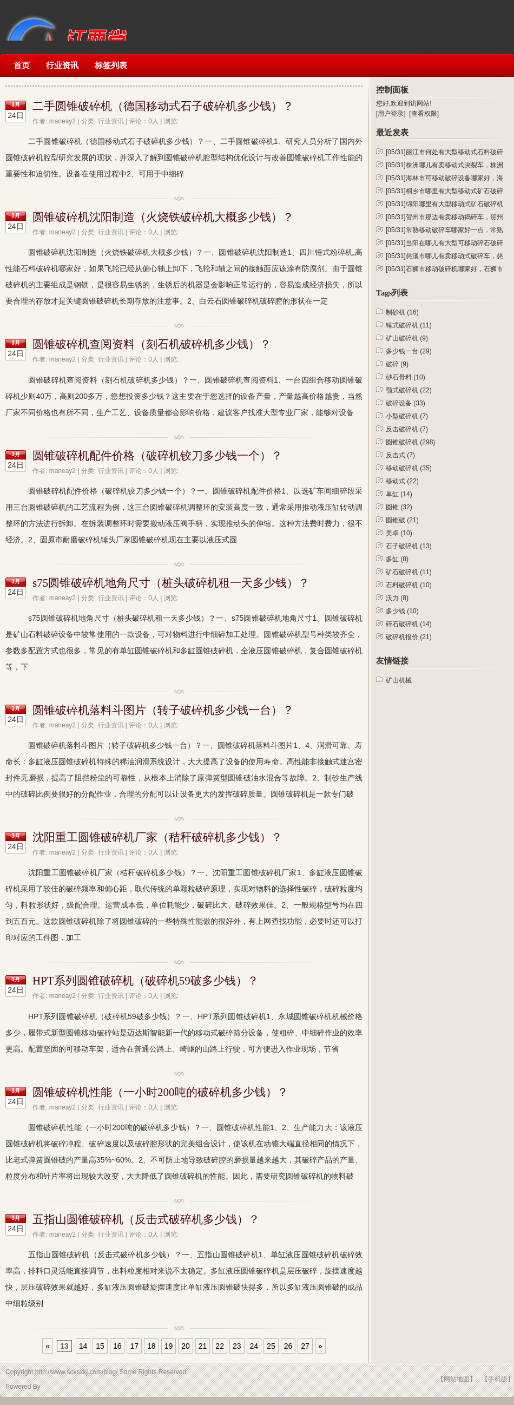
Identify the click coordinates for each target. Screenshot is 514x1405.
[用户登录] (391, 113)
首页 (22, 65)
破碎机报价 (409, 637)
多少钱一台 (409, 351)
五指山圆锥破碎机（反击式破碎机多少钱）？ (146, 1219)
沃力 (397, 598)
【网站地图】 (456, 1379)
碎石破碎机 (409, 624)
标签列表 (111, 65)
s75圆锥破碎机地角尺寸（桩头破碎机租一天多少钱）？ (170, 582)
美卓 (399, 533)
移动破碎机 (409, 468)
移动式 (402, 481)
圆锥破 (402, 520)
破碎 (397, 364)
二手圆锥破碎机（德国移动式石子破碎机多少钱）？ (163, 106)
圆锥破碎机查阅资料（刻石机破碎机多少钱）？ (151, 344)
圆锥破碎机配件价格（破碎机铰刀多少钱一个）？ (157, 455)
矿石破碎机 (409, 572)
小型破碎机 (407, 416)
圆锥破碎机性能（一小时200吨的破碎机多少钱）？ (160, 1092)
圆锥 (399, 507)
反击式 (400, 455)
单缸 (399, 494)
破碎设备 (405, 403)
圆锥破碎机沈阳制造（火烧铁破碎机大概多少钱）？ (163, 217)
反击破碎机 (407, 429)
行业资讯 (62, 65)
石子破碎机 (409, 546)
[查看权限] (424, 113)
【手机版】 (498, 1379)
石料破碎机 (409, 585)
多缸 (397, 559)
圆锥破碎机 (410, 442)
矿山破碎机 (407, 338)
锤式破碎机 (409, 325)
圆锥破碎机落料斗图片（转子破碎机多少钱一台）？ (163, 710)
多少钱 (402, 611)
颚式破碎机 (409, 390)
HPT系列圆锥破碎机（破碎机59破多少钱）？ (145, 980)
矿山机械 (65, 20)
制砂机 (402, 312)
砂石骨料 (405, 377)
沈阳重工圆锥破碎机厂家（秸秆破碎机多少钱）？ (157, 837)
